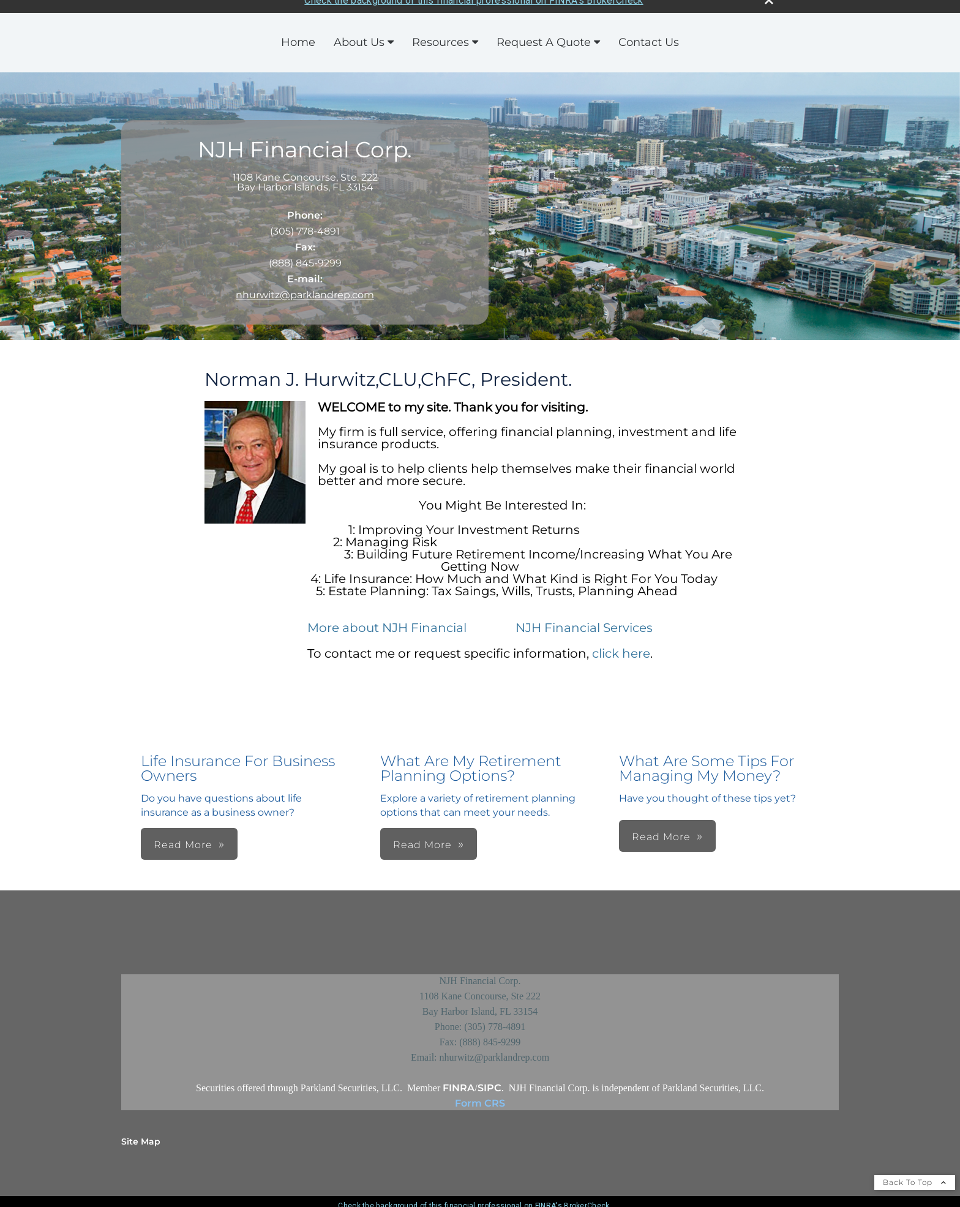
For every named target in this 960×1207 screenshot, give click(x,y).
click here (621, 644)
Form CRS (480, 1094)
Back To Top (915, 1173)
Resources (440, 33)
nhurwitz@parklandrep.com (305, 286)
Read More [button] (183, 836)
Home (298, 33)
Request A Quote (544, 33)
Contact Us (648, 33)
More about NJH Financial (387, 619)
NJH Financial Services (582, 619)
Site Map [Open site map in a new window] (140, 1132)
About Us (359, 33)
